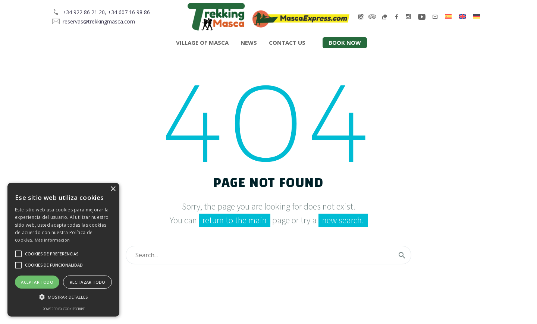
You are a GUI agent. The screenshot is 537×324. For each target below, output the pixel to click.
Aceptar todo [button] (37, 282)
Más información (52, 240)
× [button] (113, 189)
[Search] (268, 255)
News (249, 42)
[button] (63, 297)
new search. (343, 220)
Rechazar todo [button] (88, 282)
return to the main (234, 220)
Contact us (287, 42)
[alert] (63, 250)
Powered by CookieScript (64, 308)
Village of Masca (202, 42)
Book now (345, 42)
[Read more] (101, 12)
